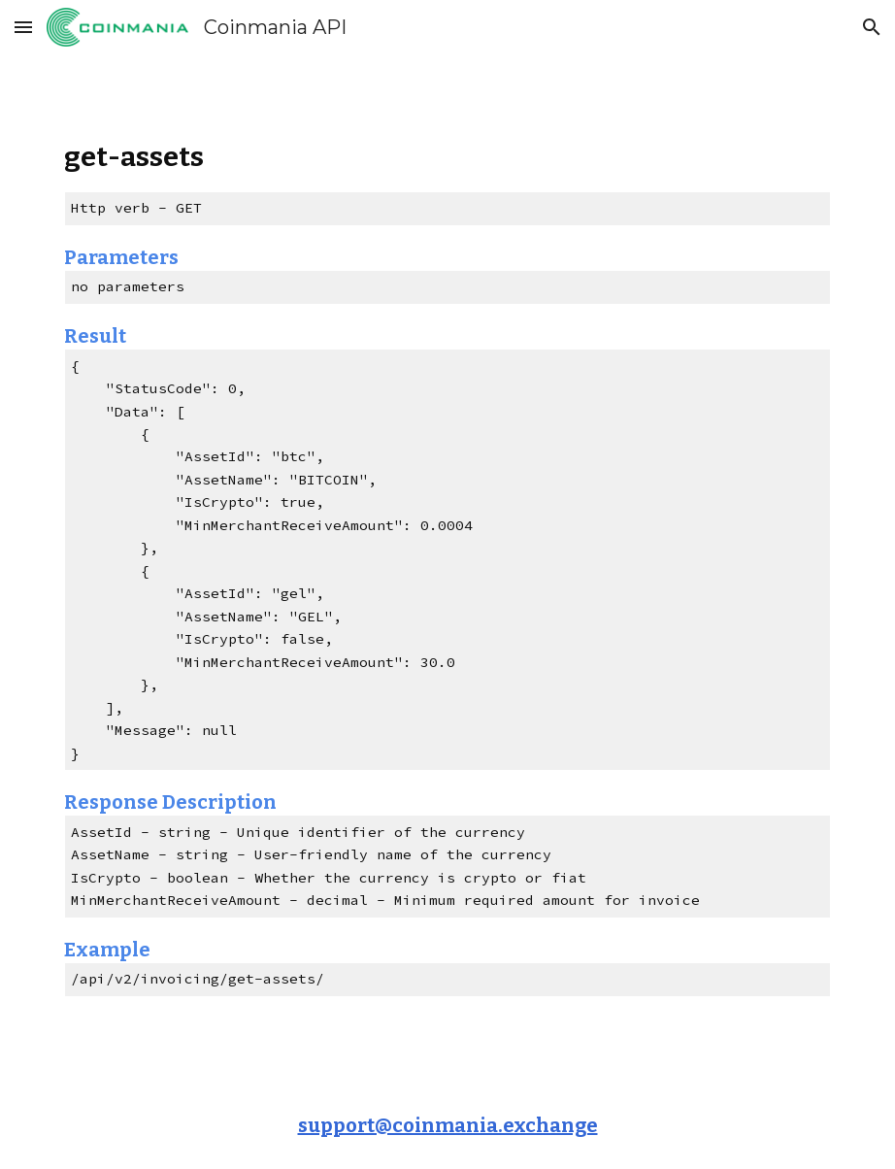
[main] (447, 568)
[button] (23, 26)
